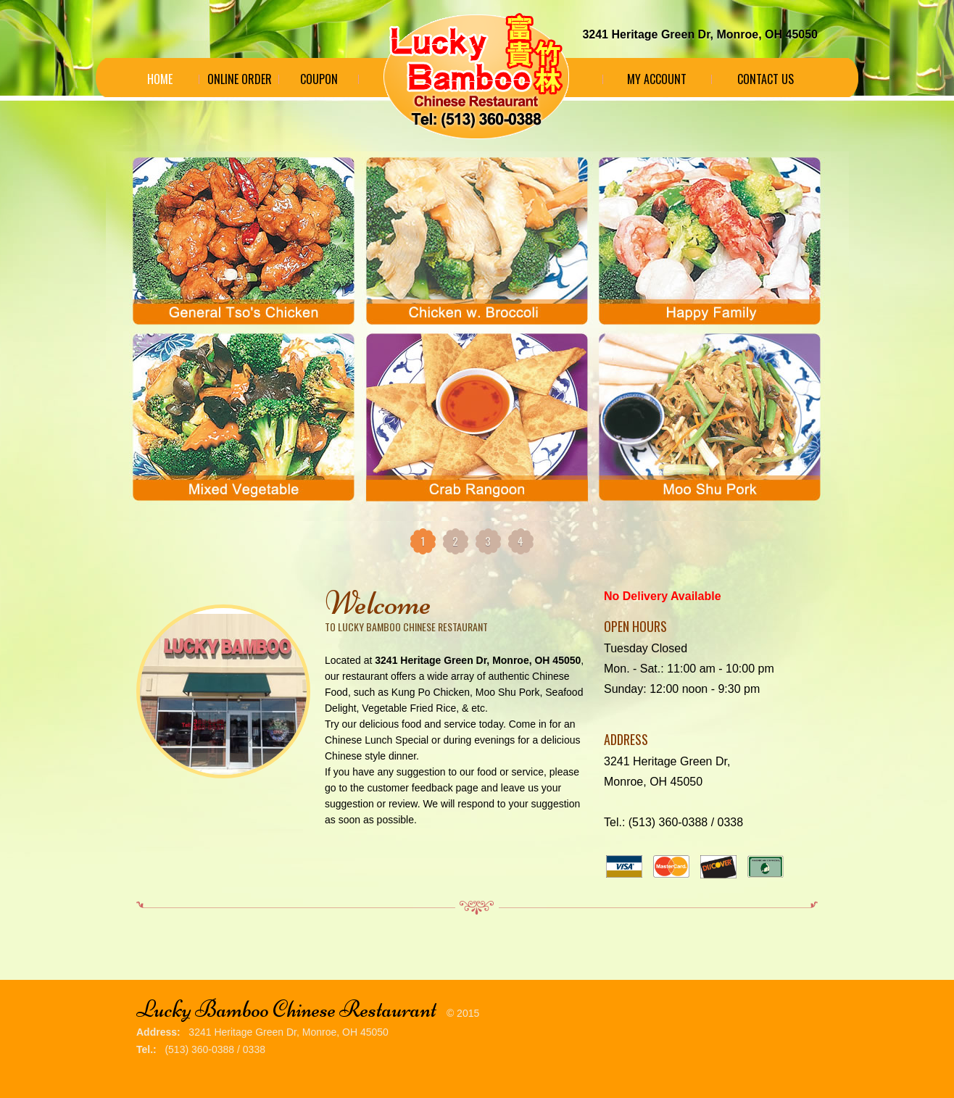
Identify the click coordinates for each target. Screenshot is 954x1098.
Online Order (239, 79)
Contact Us (765, 79)
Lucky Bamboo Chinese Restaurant (286, 1009)
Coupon (319, 79)
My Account (657, 79)
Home (160, 79)
